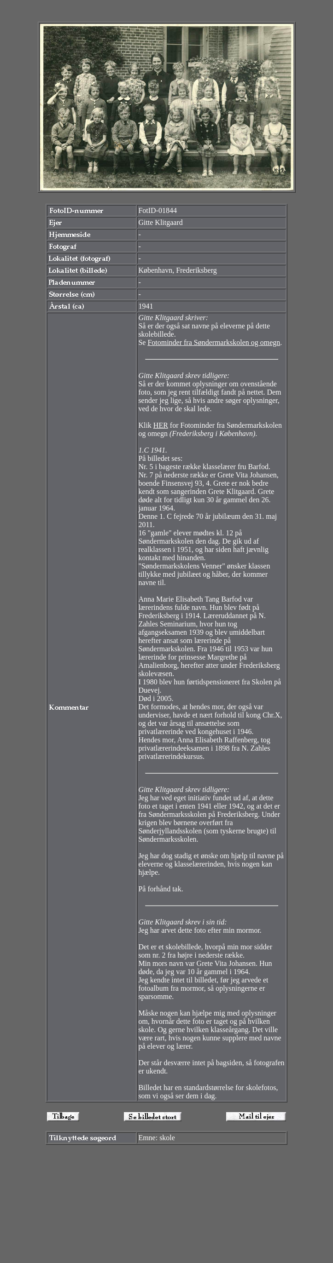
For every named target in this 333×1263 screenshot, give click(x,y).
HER (160, 425)
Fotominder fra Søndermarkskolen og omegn (213, 342)
